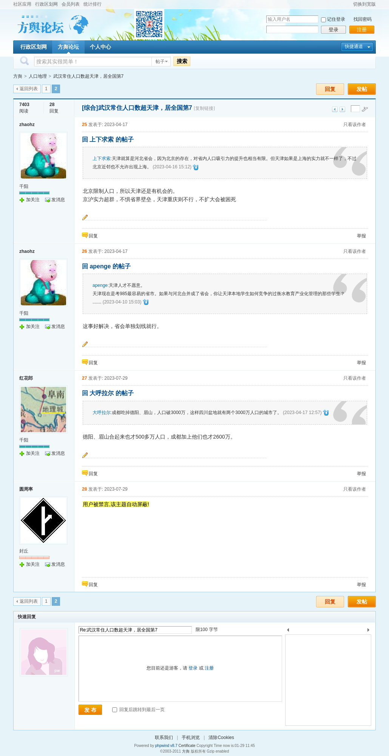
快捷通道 (354, 46)
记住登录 (336, 19)
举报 (361, 236)
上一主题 (335, 109)
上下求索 (102, 158)
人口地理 (38, 76)
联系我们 (164, 737)
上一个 (288, 631)
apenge (100, 285)
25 (84, 124)
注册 (362, 29)
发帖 (362, 89)
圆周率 (26, 489)
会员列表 (71, 4)
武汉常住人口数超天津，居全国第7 (88, 76)
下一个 (370, 631)
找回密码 (362, 19)
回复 (330, 89)
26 (84, 251)
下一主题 (342, 109)
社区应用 (22, 4)
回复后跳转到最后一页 (138, 709)
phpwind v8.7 (166, 746)
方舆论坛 (68, 47)
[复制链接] (204, 108)
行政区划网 (46, 4)
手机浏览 (191, 737)
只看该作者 (354, 124)
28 (84, 489)
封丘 (23, 551)
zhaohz (27, 124)
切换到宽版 (364, 4)
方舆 (17, 76)
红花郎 (26, 378)
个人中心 (100, 47)
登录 (333, 29)
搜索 (182, 61)
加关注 (33, 199)
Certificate (186, 746)
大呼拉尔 (102, 412)
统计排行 (92, 4)
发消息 (58, 199)
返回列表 (29, 88)
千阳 (23, 186)
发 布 (90, 710)
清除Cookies (221, 737)
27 (84, 378)
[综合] (90, 108)
